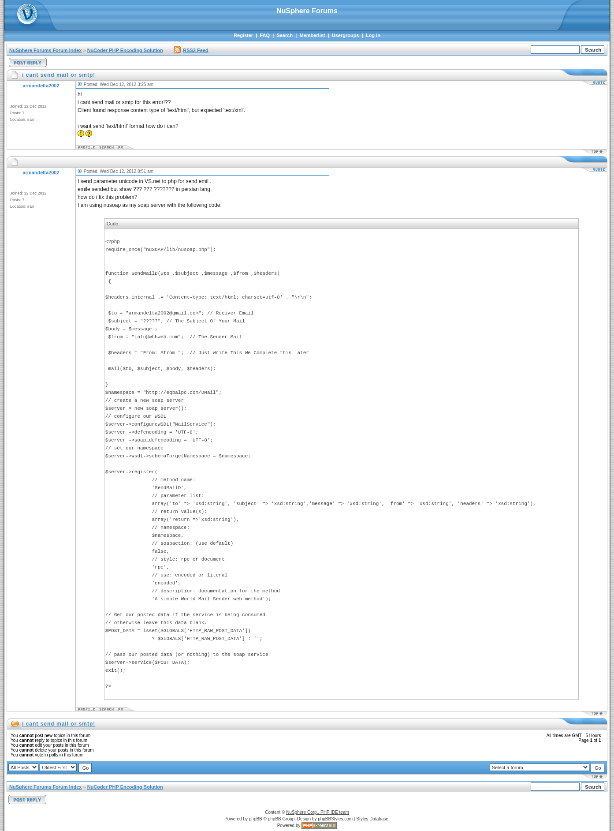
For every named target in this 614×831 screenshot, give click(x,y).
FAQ (265, 35)
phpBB (255, 818)
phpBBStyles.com (335, 818)
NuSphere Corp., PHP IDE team (317, 812)
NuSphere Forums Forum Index (45, 50)
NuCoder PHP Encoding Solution (125, 50)
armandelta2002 (40, 85)
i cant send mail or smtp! (58, 724)
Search (284, 35)
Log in (373, 35)
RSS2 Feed (191, 50)
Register (243, 35)
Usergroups (345, 35)
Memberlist (312, 35)
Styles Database (372, 818)
